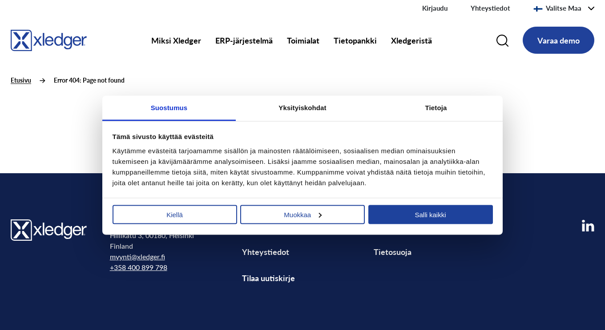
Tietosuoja (392, 251)
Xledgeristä (411, 40)
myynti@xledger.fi (137, 256)
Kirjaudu (435, 8)
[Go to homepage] (49, 39)
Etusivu (21, 80)
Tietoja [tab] (436, 107)
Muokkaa (303, 214)
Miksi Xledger (176, 40)
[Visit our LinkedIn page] (588, 225)
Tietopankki (355, 40)
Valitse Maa (557, 8)
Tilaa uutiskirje (268, 277)
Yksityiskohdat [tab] (302, 107)
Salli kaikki (430, 214)
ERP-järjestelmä (244, 40)
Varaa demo (558, 40)
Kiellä (174, 214)
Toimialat (303, 40)
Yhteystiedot (490, 8)
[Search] (502, 40)
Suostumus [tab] (169, 107)
